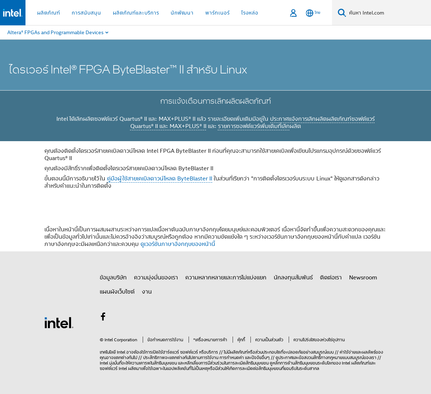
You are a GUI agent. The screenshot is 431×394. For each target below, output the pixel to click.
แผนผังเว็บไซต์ (117, 291)
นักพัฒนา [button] (182, 12)
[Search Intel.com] (388, 13)
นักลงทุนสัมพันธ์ (293, 277)
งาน (147, 291)
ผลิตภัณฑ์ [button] (48, 12)
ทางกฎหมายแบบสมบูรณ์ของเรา (348, 357)
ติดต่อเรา (331, 277)
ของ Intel (341, 363)
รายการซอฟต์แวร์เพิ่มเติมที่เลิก (254, 126)
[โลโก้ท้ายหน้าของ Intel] (59, 322)
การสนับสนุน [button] (86, 12)
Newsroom (363, 277)
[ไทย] (313, 12)
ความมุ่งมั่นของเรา (156, 277)
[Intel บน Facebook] (103, 318)
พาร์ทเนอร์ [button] (217, 12)
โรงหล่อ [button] (249, 12)
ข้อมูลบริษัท (113, 277)
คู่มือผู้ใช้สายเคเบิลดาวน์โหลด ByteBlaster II (159, 178)
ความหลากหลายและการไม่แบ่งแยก (225, 277)
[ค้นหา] (342, 12)
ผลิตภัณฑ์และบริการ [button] (136, 12)
